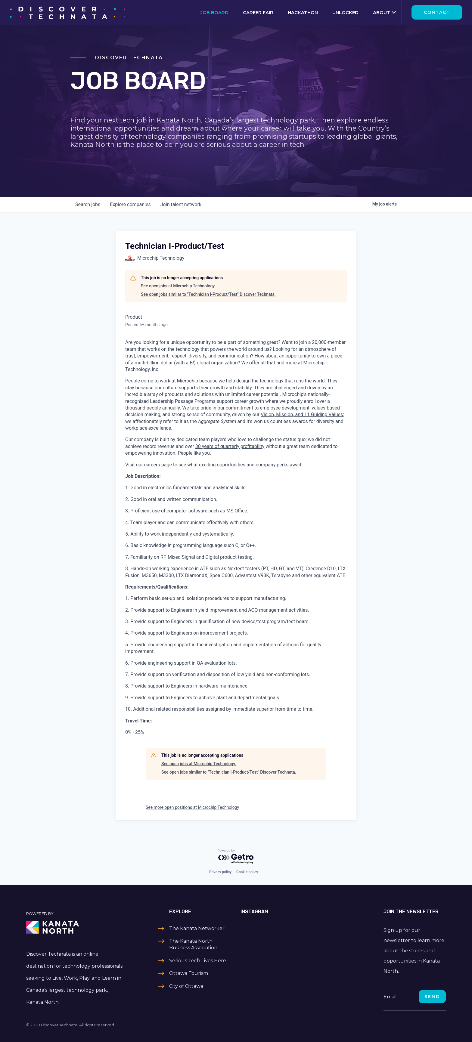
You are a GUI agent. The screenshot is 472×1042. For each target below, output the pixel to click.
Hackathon (303, 12)
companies (130, 204)
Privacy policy (220, 872)
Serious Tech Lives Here (197, 960)
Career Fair (258, 12)
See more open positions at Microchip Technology (192, 807)
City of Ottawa (186, 986)
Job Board (214, 12)
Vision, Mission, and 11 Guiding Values (302, 414)
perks (282, 465)
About (381, 12)
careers (152, 465)
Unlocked (345, 12)
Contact (437, 12)
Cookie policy (247, 872)
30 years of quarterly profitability (230, 446)
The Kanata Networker (197, 928)
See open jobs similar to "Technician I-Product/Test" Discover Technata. (208, 294)
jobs (87, 204)
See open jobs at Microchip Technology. (178, 285)
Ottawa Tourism (188, 973)
